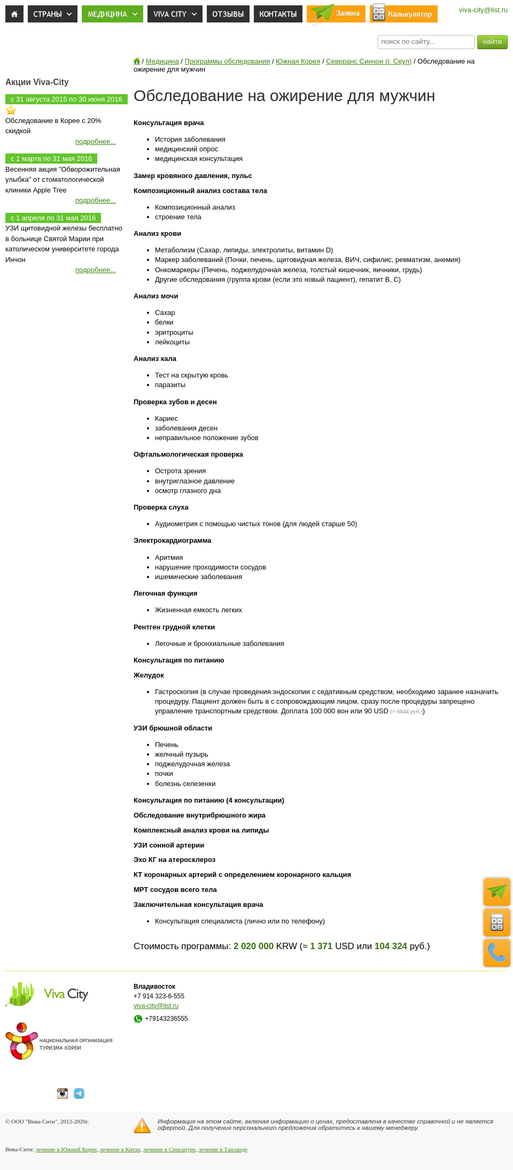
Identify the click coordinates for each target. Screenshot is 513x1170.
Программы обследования (227, 61)
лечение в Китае (120, 1149)
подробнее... (95, 141)
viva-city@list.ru (483, 10)
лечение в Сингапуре (169, 1149)
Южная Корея (298, 61)
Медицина (162, 61)
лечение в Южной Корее (66, 1149)
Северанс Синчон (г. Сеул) (368, 61)
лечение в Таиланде (222, 1149)
